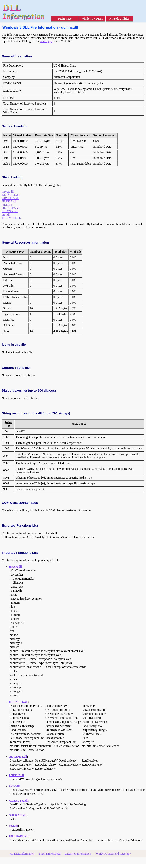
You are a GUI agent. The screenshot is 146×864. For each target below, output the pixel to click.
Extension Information (78, 853)
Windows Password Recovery (113, 853)
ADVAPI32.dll (10, 198)
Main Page (64, 18)
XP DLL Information (22, 853)
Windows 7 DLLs (92, 18)
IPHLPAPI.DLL (11, 217)
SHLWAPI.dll (10, 211)
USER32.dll (9, 201)
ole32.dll (7, 204)
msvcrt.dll (8, 191)
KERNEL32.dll (11, 194)
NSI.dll (6, 214)
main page (46, 41)
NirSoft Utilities (119, 18)
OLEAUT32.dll (11, 208)
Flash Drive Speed (49, 853)
